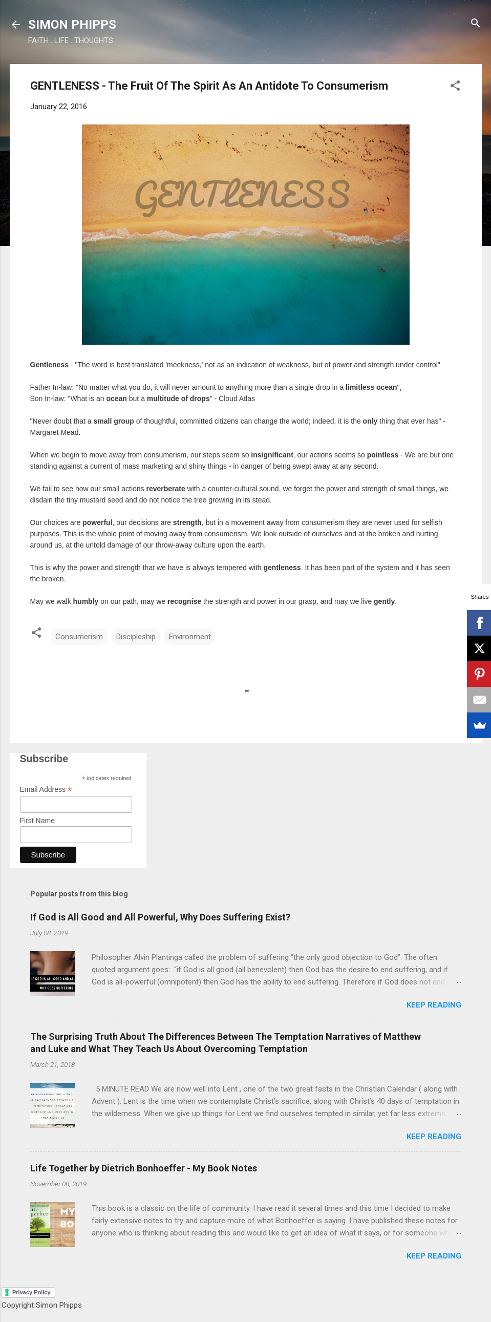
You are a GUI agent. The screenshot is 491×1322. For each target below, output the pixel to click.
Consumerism (79, 636)
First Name (37, 820)
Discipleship (136, 636)
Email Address (46, 789)
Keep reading (434, 1005)
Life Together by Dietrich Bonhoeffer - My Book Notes (143, 1168)
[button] (455, 86)
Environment (190, 636)
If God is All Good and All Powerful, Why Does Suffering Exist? (160, 917)
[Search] (475, 23)
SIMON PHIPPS (72, 24)
